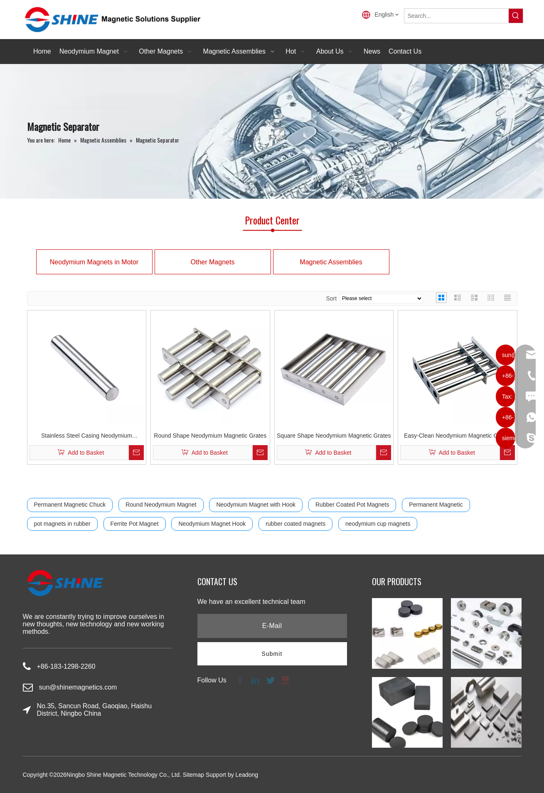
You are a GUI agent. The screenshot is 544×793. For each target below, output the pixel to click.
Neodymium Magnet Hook (212, 523)
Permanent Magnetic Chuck (70, 504)
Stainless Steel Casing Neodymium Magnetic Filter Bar (86, 436)
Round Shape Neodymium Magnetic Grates (210, 435)
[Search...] (456, 16)
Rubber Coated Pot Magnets (352, 504)
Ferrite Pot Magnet (135, 523)
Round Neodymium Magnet (161, 504)
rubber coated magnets (295, 523)
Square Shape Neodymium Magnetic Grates (334, 435)
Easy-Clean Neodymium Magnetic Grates (457, 435)
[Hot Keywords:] (516, 16)
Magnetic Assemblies (331, 262)
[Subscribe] (272, 653)
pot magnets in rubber (62, 523)
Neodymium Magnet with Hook (255, 504)
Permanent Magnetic (436, 504)
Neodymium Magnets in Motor (94, 262)
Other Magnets (213, 262)
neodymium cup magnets (377, 523)
